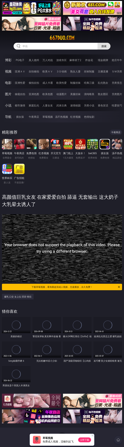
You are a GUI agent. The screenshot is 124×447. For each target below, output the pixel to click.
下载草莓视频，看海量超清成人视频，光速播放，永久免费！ (75, 287)
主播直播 (103, 71)
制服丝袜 (75, 83)
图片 (8, 94)
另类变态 (117, 83)
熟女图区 (103, 94)
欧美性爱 (61, 83)
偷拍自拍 (34, 83)
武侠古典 (61, 105)
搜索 (104, 46)
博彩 (8, 60)
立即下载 (84, 439)
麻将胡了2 (75, 60)
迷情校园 (75, 105)
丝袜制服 (89, 71)
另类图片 (117, 94)
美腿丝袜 (75, 94)
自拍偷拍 (34, 71)
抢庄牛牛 (117, 60)
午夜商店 (34, 117)
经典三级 (89, 83)
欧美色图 (47, 94)
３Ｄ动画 (61, 71)
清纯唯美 (89, 94)
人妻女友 (47, 105)
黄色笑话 (103, 105)
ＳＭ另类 (117, 71)
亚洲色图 (34, 94)
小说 (8, 105)
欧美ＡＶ (47, 71)
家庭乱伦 (34, 105)
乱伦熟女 (103, 83)
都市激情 (20, 105)
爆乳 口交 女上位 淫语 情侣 (17, 296)
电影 (8, 82)
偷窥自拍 (20, 94)
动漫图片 (61, 94)
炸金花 (89, 60)
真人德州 (34, 60)
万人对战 (47, 60)
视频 (8, 71)
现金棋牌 (103, 60)
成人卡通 (47, 83)
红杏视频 (75, 117)
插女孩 (20, 117)
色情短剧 (89, 117)
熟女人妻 (75, 71)
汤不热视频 (61, 117)
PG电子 (20, 60)
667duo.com (62, 38)
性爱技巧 (117, 105)
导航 (8, 117)
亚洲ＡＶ (20, 71)
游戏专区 (61, 60)
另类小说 (89, 105)
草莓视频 (47, 117)
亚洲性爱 (20, 83)
